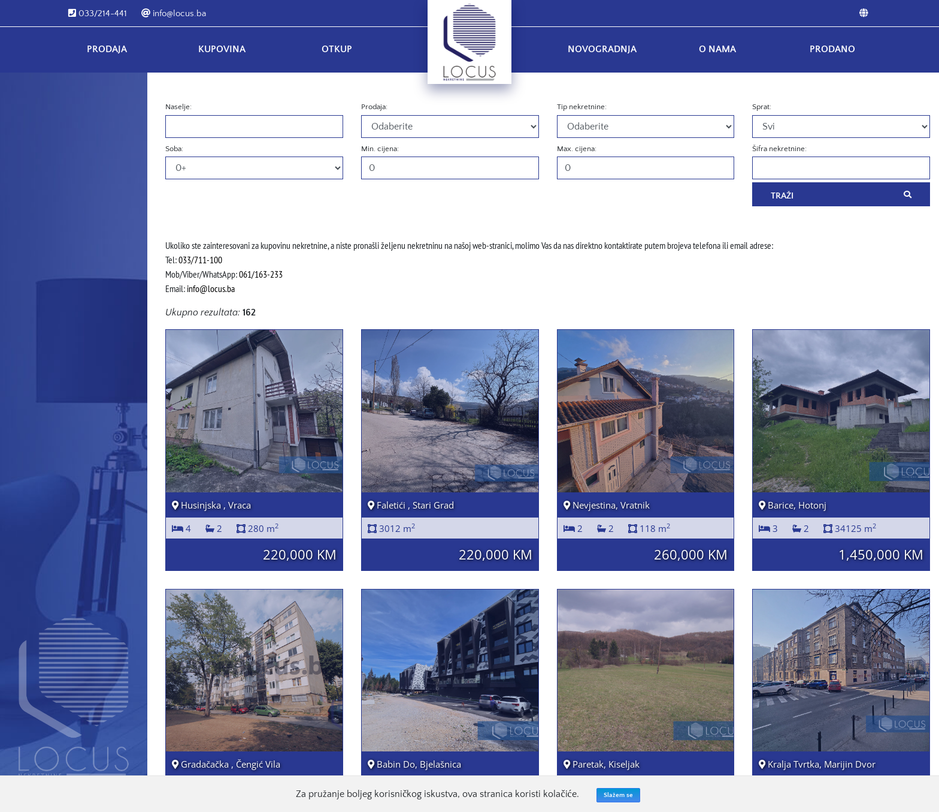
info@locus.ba (173, 13)
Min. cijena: (380, 149)
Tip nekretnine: (582, 107)
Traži (841, 195)
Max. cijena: (576, 149)
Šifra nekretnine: (779, 149)
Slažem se (618, 795)
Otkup (337, 49)
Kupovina (222, 49)
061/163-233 (261, 274)
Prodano (832, 49)
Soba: (174, 149)
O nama (717, 49)
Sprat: (761, 107)
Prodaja (107, 49)
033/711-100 (200, 260)
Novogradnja (602, 49)
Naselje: (178, 107)
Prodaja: (374, 107)
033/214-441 (97, 13)
